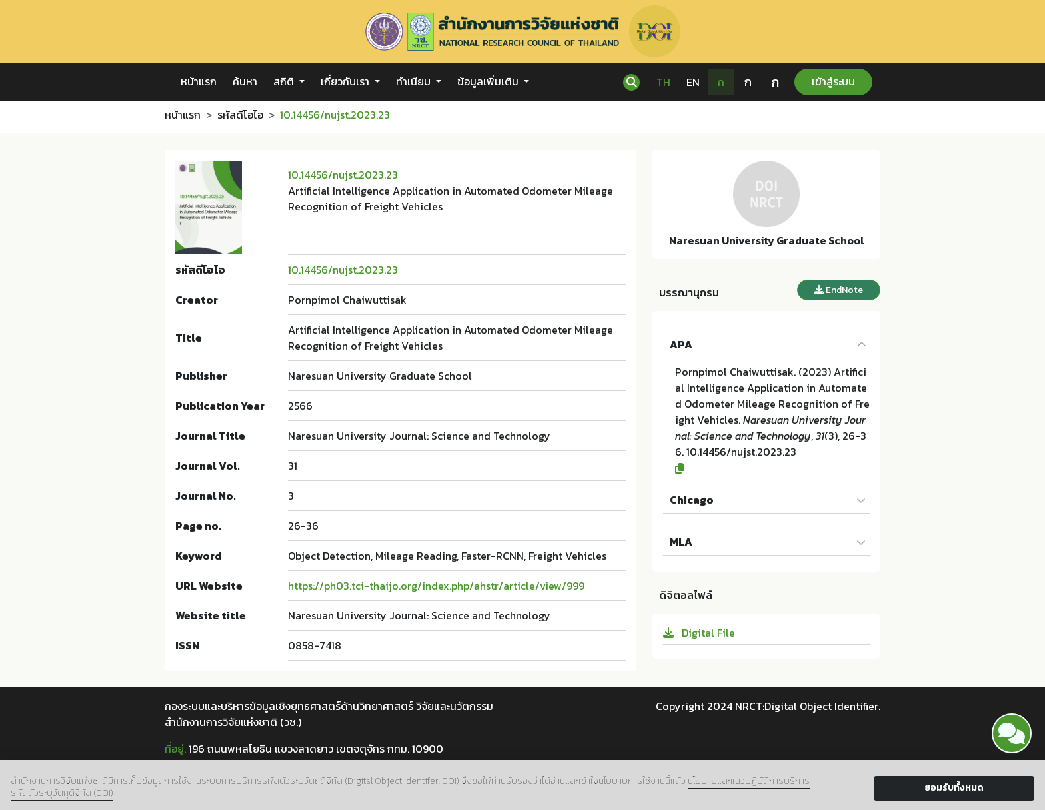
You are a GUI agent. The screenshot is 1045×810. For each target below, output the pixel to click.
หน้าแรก (199, 81)
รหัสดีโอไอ (240, 115)
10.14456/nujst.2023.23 (343, 175)
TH (663, 82)
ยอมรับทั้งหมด (954, 788)
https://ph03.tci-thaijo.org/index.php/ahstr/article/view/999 (436, 586)
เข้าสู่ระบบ (833, 81)
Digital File (699, 633)
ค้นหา (245, 81)
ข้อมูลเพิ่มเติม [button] (489, 81)
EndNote (838, 290)
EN (693, 82)
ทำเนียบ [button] (414, 81)
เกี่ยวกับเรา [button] (346, 81)
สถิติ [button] (285, 81)
